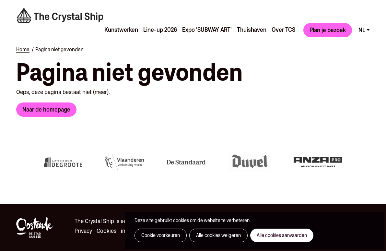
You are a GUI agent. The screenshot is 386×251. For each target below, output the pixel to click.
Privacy (83, 230)
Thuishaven (251, 29)
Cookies (106, 230)
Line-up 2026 (160, 29)
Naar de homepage (46, 109)
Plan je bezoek (328, 29)
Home (22, 49)
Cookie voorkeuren (160, 235)
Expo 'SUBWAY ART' (207, 29)
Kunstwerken (121, 29)
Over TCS (283, 29)
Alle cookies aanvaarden (282, 235)
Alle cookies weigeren (218, 235)
